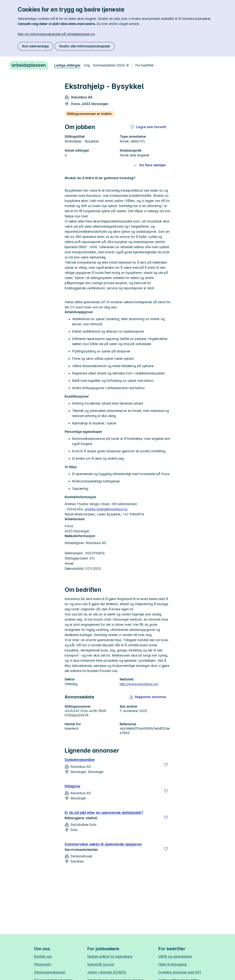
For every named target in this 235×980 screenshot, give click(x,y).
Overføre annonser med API (179, 972)
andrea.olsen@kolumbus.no (106, 509)
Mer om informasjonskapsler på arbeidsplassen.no (56, 34)
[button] (147, 697)
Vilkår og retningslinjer (175, 956)
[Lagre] (166, 764)
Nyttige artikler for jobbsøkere (109, 956)
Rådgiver (73, 786)
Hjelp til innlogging (172, 964)
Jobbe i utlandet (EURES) (106, 972)
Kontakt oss (43, 956)
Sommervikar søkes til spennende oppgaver (103, 844)
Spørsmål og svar (100, 964)
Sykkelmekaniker (80, 760)
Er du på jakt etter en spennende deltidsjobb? (104, 812)
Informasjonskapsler (49, 972)
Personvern (42, 964)
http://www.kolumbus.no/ (139, 684)
